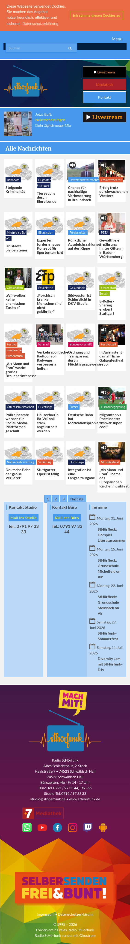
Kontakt (104, 97)
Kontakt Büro (64, 507)
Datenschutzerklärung (75, 914)
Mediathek (104, 84)
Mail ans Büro (67, 517)
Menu (117, 38)
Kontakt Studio (23, 507)
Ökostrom (87, 935)
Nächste (76, 499)
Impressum (45, 914)
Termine (99, 507)
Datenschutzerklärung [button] (40, 24)
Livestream (104, 72)
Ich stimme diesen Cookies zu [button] (96, 15)
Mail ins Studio (23, 517)
